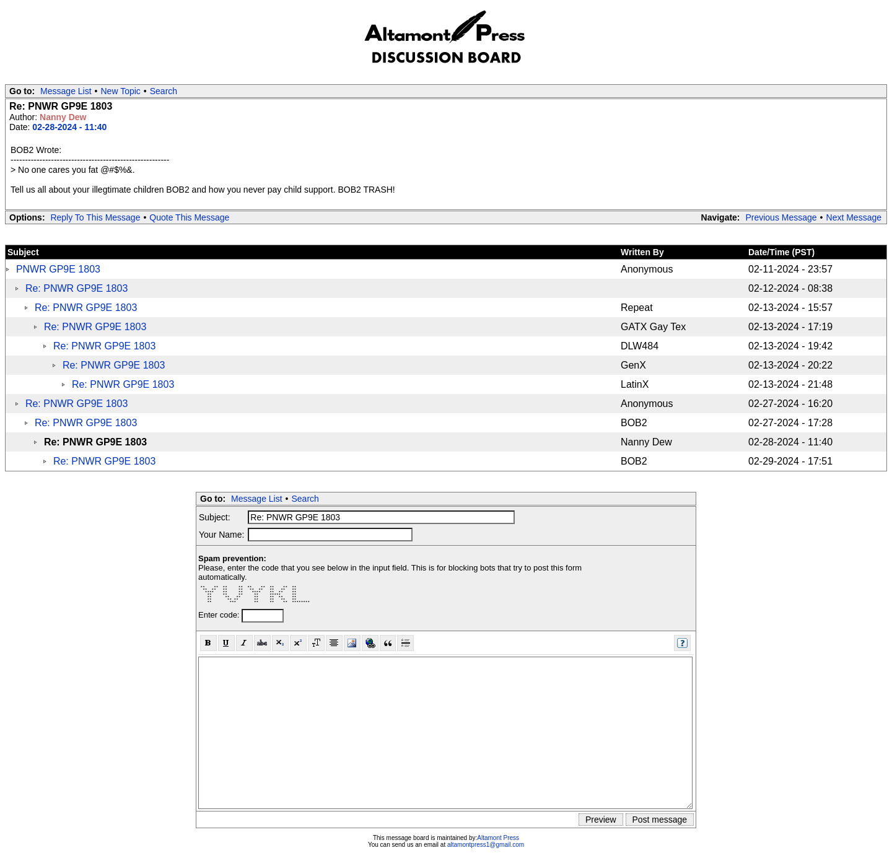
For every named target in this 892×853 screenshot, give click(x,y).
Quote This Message (189, 217)
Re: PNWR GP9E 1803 (76, 288)
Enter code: (220, 614)
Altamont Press (498, 837)
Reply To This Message (95, 217)
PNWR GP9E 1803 (58, 269)
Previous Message (780, 217)
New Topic (121, 91)
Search (163, 91)
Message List (65, 91)
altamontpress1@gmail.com (485, 844)
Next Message (853, 217)
